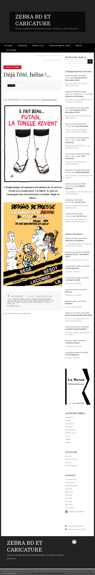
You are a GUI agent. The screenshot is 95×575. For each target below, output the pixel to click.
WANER (68, 439)
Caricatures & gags (59, 45)
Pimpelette (69, 186)
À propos (22, 45)
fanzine (35, 299)
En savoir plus (11, 573)
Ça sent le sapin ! (41, 55)
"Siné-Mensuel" (49, 99)
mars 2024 (69, 504)
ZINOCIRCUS (70, 424)
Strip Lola (38, 45)
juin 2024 (68, 495)
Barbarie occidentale (74, 96)
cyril (67, 110)
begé (25, 302)
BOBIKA (68, 442)
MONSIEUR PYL (70, 430)
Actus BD (11, 50)
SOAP (67, 436)
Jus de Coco (80, 202)
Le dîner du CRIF (72, 280)
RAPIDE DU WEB (71, 459)
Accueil (8, 45)
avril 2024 (68, 501)
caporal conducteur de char (77, 94)
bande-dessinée (45, 299)
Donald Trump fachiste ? (76, 329)
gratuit (28, 299)
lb (21, 302)
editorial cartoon (37, 301)
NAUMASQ (69, 417)
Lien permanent (15, 296)
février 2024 (69, 508)
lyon (52, 301)
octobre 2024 (70, 483)
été (13, 304)
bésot (9, 302)
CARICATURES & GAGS (44, 296)
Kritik (78, 45)
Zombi (68, 126)
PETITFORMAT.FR (71, 466)
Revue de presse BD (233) (52, 60)
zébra (22, 299)
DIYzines (68, 456)
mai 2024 (68, 498)
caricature (11, 301)
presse (26, 301)
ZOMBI (67, 420)
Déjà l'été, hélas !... (27, 75)
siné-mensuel (38, 302)
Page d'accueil (56, 55)
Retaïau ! (69, 304)
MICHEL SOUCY (71, 433)
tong (9, 304)
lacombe (16, 302)
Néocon (68, 292)
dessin (19, 301)
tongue (48, 302)
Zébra (67, 78)
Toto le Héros (71, 140)
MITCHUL (68, 462)
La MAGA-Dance (72, 343)
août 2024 (68, 489)
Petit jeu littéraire (82, 172)
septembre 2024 (71, 486)
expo (47, 301)
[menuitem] (9, 45)
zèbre (30, 302)
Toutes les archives (76, 511)
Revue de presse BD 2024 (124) (78, 315)
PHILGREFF (69, 427)
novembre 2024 (71, 479)
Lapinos (68, 216)
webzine (15, 299)
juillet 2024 (69, 492)
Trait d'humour (81, 126)
